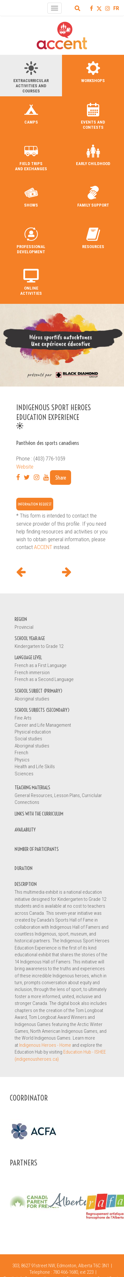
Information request (35, 504)
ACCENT (43, 547)
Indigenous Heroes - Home (45, 1045)
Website (24, 466)
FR (116, 8)
